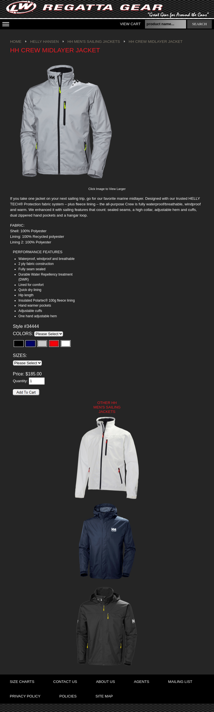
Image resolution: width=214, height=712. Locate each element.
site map (104, 696)
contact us (65, 682)
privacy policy (25, 696)
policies (68, 696)
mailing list (180, 682)
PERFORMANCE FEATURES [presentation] (37, 252)
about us (105, 682)
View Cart (130, 24)
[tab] (45, 252)
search (199, 24)
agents (141, 682)
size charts (22, 682)
